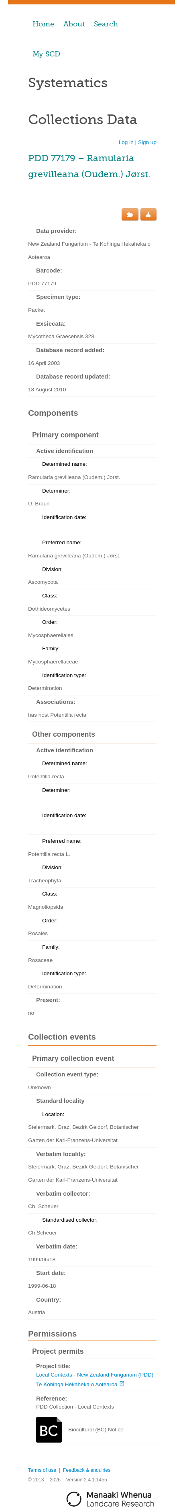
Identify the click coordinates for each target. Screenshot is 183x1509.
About (74, 24)
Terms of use (42, 1470)
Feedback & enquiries (86, 1470)
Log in (126, 142)
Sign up (147, 142)
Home (43, 24)
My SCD (46, 54)
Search (106, 24)
